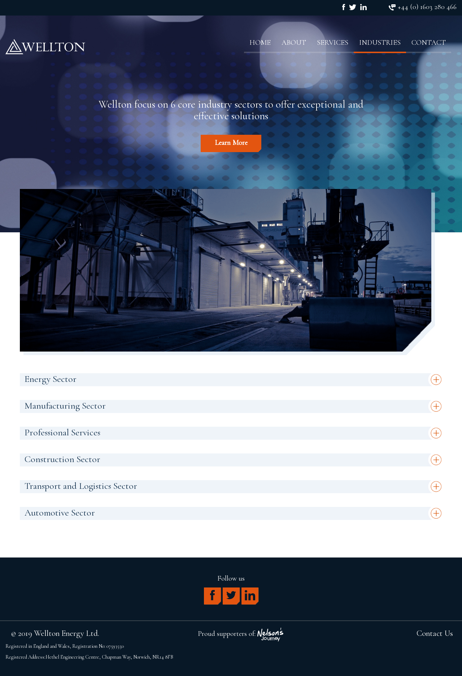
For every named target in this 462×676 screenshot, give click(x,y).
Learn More (231, 142)
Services (332, 42)
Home (260, 42)
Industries (380, 42)
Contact (428, 42)
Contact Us (435, 633)
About (294, 42)
